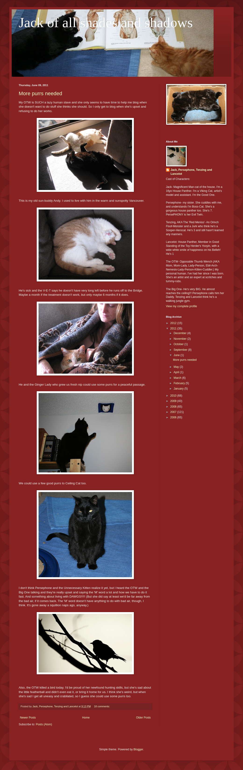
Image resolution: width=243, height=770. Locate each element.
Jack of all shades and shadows (106, 22)
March (178, 378)
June (177, 355)
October (179, 344)
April (177, 372)
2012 (173, 323)
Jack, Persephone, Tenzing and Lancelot (191, 171)
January (179, 388)
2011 (173, 328)
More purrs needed (40, 93)
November (180, 338)
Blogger (138, 749)
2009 (173, 401)
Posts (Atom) (44, 724)
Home (86, 717)
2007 (173, 412)
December (180, 333)
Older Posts (143, 717)
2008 (173, 406)
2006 (173, 417)
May (177, 367)
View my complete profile (181, 306)
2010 (173, 395)
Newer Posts (28, 717)
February (180, 383)
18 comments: (102, 706)
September (181, 349)
